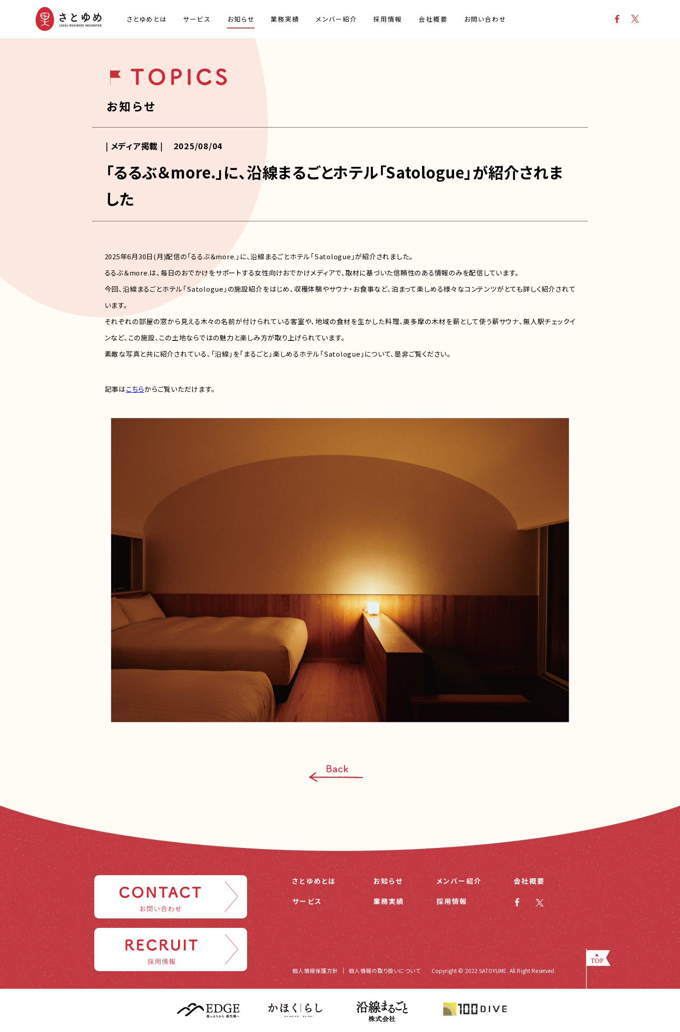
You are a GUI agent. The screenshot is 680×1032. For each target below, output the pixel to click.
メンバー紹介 (459, 880)
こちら (135, 389)
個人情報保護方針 (315, 970)
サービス (307, 901)
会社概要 (529, 880)
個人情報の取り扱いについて (385, 970)
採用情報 (452, 901)
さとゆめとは (314, 880)
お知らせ (388, 880)
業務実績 (388, 901)
